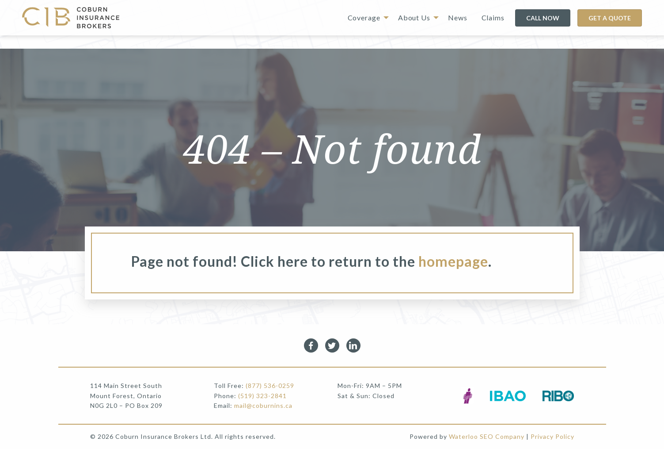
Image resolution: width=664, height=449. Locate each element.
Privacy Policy (552, 436)
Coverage (364, 17)
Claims (493, 17)
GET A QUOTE (609, 18)
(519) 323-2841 (262, 395)
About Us (414, 17)
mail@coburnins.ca (263, 405)
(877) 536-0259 (270, 385)
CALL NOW (542, 18)
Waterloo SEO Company (486, 436)
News (457, 17)
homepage (453, 261)
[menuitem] (366, 17)
